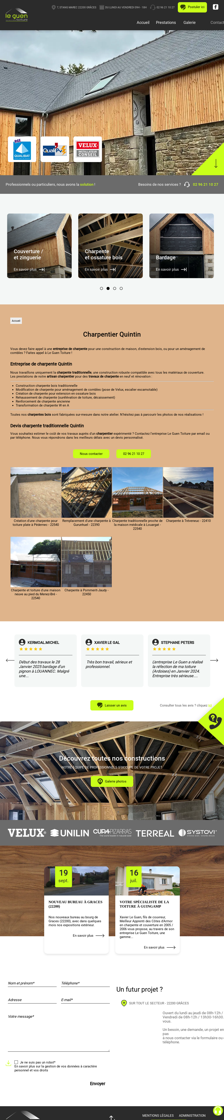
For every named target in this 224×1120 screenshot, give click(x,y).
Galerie (207, 22)
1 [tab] (101, 288)
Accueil (143, 22)
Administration (192, 1116)
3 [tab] (114, 288)
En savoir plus (88, 936)
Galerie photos (112, 781)
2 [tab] (108, 288)
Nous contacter (91, 454)
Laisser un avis (112, 705)
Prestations (176, 22)
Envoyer (97, 1083)
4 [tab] (121, 288)
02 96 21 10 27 (193, 7)
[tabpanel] (41, 245)
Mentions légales (158, 1116)
